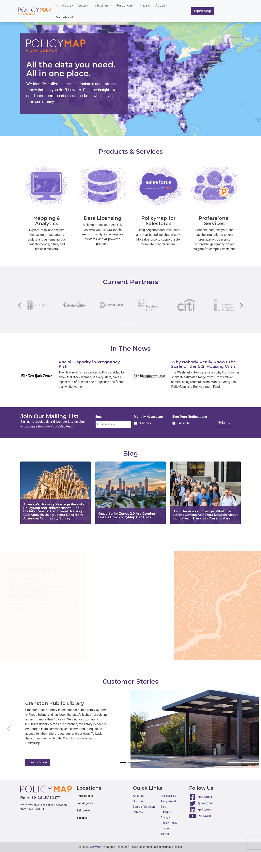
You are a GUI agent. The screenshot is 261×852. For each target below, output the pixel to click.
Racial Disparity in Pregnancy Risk (89, 364)
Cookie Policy (169, 823)
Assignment (168, 801)
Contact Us (65, 16)
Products (63, 5)
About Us (138, 795)
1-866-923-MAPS (40, 797)
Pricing (144, 5)
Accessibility (168, 795)
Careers (138, 812)
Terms (165, 833)
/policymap (205, 796)
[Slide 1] (127, 324)
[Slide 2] (134, 324)
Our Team (139, 801)
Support (166, 828)
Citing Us (166, 812)
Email (99, 417)
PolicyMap (204, 815)
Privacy (165, 817)
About (160, 5)
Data (82, 5)
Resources (124, 5)
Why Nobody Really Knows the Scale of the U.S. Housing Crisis (203, 364)
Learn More (38, 762)
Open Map (202, 11)
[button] (8, 729)
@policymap (205, 803)
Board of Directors (144, 806)
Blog (163, 806)
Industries (101, 5)
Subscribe (145, 423)
